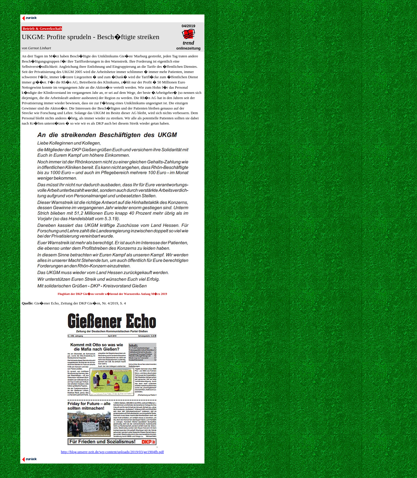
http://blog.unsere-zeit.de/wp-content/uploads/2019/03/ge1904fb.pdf (112, 452)
